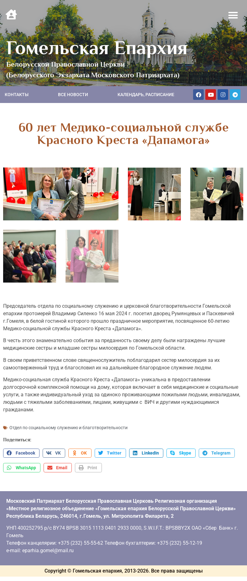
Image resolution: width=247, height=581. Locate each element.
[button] (233, 15)
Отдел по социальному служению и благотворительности (68, 426)
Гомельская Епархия (97, 48)
